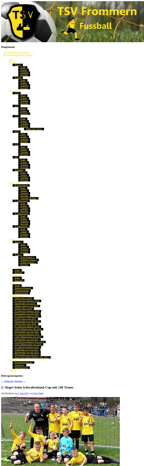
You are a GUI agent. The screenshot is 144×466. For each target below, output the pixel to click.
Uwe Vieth (38, 393)
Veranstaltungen (16, 296)
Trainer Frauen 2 (28, 262)
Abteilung (13, 283)
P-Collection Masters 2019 (27, 301)
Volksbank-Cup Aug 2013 (26, 349)
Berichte (24, 75)
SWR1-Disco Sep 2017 (25, 319)
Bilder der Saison (34, 129)
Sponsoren (14, 360)
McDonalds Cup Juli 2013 (27, 355)
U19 (17, 93)
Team (22, 67)
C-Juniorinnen (21, 201)
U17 (17, 106)
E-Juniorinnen (21, 226)
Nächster (19, 381)
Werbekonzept (21, 367)
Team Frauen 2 (27, 257)
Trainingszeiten (22, 290)
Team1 (18, 65)
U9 (16, 157)
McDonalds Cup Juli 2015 (27, 339)
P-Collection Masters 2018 (27, 311)
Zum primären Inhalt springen (17, 52)
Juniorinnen (14, 183)
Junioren (13, 90)
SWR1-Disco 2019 (23, 298)
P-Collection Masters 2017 (27, 316)
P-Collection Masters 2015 (27, 334)
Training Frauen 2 (28, 260)
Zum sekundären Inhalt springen (18, 55)
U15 (17, 116)
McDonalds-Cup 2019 (25, 303)
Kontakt (12, 370)
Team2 (18, 78)
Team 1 (18, 242)
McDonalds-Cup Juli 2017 (27, 321)
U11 (16, 144)
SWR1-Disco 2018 (23, 308)
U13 (17, 131)
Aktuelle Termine (28, 198)
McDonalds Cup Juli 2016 (27, 331)
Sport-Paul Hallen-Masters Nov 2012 (32, 357)
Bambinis (19, 170)
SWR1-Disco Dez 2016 (25, 324)
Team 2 (18, 255)
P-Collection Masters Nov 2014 (29, 342)
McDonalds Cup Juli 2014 (27, 352)
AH (10, 267)
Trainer (23, 70)
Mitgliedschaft (21, 293)
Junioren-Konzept (23, 288)
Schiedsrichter (15, 275)
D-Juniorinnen (21, 213)
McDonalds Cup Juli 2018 (27, 314)
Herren (12, 62)
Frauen (12, 239)
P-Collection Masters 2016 (27, 326)
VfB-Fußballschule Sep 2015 (28, 337)
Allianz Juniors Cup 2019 (26, 306)
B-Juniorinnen (21, 185)
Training (24, 72)
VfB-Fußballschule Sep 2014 (28, 344)
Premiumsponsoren (23, 362)
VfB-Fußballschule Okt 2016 (28, 329)
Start (11, 60)
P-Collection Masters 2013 (27, 347)
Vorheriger (7, 381)
